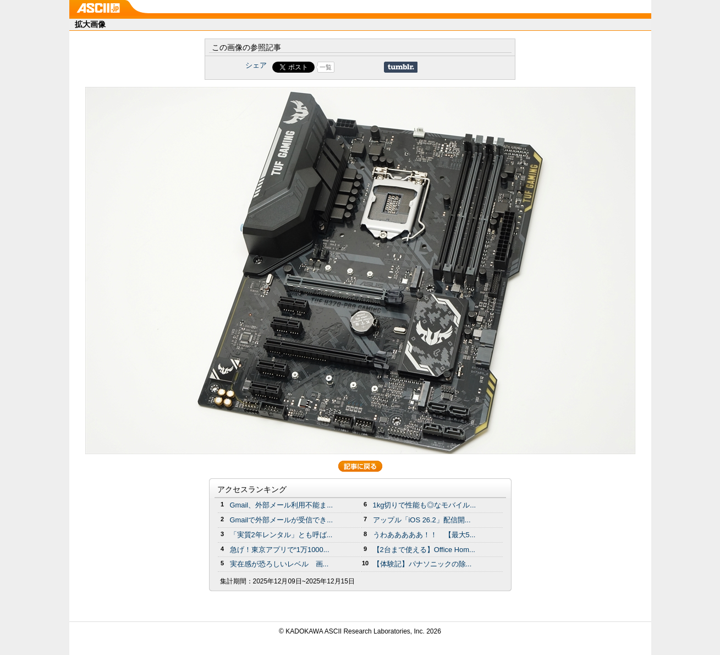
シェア (256, 65)
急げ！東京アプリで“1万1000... (279, 549)
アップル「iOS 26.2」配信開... (422, 520)
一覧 (326, 67)
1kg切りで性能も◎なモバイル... (424, 505)
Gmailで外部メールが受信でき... (281, 520)
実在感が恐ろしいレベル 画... (279, 564)
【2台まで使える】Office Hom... (424, 549)
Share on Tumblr (400, 67)
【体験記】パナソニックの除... (422, 564)
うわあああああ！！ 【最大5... (424, 535)
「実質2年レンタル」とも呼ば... (281, 535)
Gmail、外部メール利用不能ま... (281, 505)
